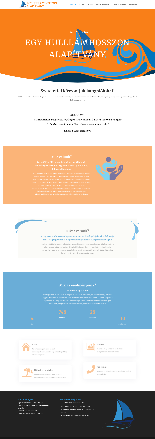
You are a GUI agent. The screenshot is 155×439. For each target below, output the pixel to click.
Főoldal (73, 4)
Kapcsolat (133, 4)
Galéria (90, 4)
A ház (81, 4)
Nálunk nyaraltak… (103, 4)
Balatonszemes (120, 4)
